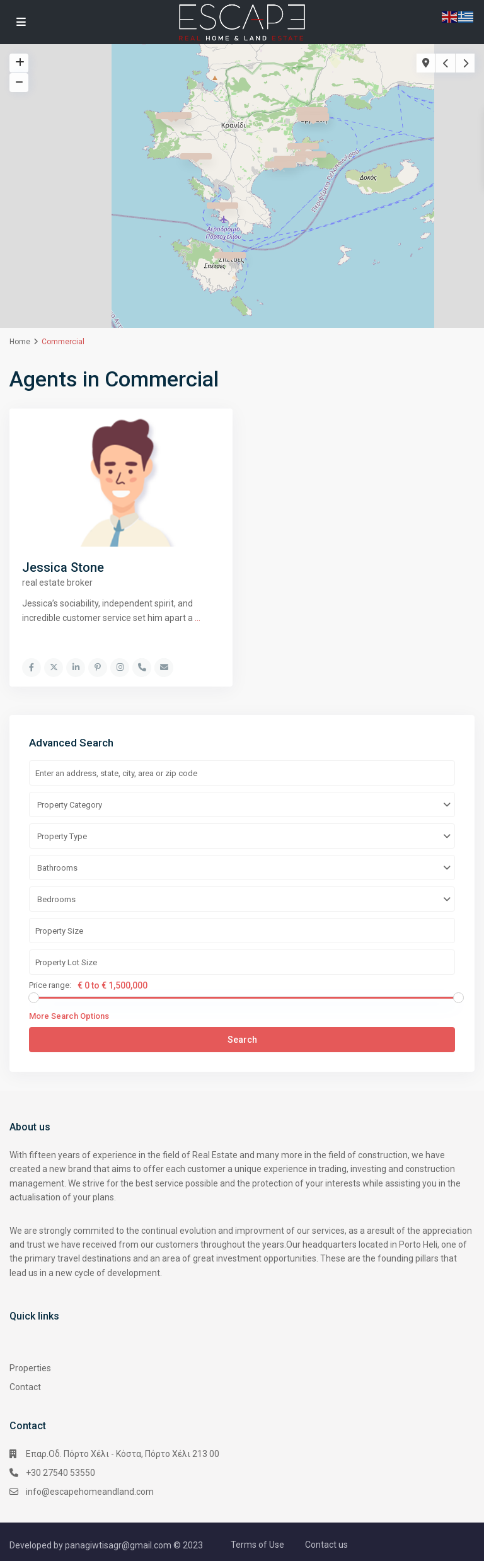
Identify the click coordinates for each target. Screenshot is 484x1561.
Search (242, 1039)
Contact (25, 1386)
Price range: (50, 984)
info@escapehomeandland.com (90, 1491)
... (197, 618)
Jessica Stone (63, 567)
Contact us (326, 1544)
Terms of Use (257, 1544)
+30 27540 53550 (60, 1472)
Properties (30, 1367)
